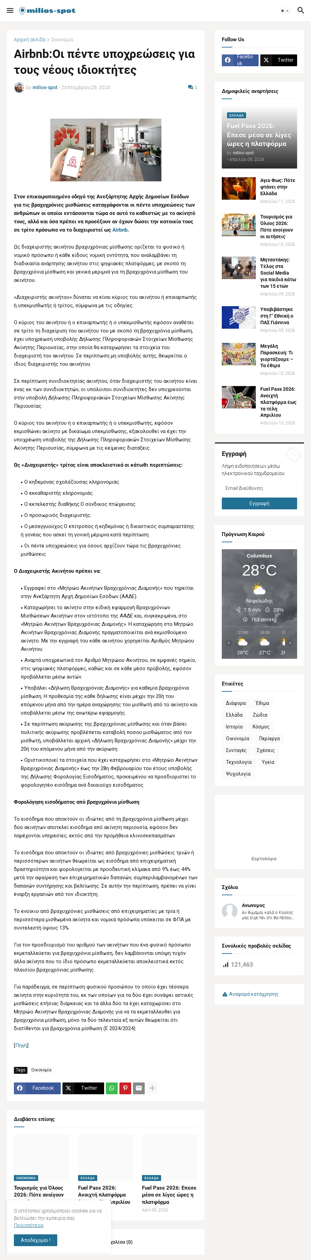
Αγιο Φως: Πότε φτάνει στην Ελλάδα (277, 187)
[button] (9, 11)
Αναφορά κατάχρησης (254, 994)
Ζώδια (260, 715)
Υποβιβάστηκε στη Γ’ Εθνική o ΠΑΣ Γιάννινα (276, 316)
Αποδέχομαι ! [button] (35, 1240)
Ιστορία (234, 727)
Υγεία (268, 762)
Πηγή (21, 1045)
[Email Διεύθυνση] (259, 488)
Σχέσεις (266, 750)
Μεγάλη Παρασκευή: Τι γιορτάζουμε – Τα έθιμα (276, 356)
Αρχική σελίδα (29, 39)
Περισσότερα (28, 1225)
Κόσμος (261, 727)
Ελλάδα (234, 715)
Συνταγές (236, 750)
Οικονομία (62, 39)
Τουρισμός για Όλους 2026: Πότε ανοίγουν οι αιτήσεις (39, 1195)
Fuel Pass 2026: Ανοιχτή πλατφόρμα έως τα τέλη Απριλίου (104, 1195)
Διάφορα (236, 703)
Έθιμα (262, 703)
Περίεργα (269, 738)
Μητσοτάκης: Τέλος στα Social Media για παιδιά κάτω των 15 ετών (278, 273)
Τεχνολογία (239, 762)
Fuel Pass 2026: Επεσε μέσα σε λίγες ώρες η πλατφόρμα (169, 1195)
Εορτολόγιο (264, 858)
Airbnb (119, 230)
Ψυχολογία (238, 774)
